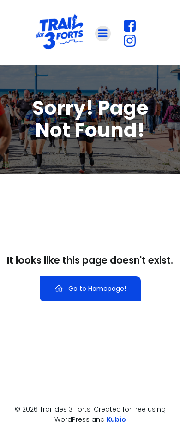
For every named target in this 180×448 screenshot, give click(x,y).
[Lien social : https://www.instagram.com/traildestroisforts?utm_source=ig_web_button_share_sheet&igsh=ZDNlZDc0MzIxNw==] (133, 41)
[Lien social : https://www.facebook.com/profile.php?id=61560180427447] (133, 26)
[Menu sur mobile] (103, 33)
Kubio (116, 419)
